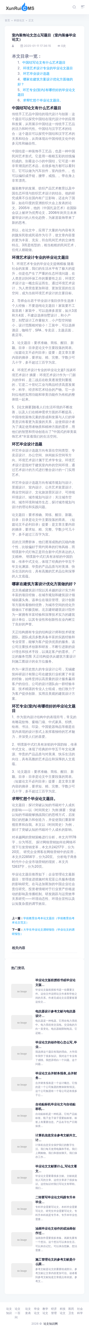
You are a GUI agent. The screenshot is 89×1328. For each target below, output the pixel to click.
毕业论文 (37, 1311)
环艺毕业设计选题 (36, 73)
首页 (7, 20)
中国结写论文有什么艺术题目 (44, 62)
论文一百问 (17, 1313)
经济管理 (54, 1311)
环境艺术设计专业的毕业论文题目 (48, 68)
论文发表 (28, 1311)
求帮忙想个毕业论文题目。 (43, 100)
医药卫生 (71, 1311)
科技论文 (19, 20)
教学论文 (45, 1311)
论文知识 (9, 1311)
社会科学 (80, 1311)
